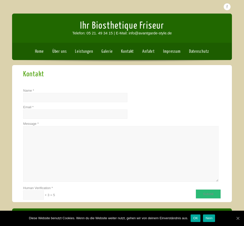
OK (195, 218)
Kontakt (127, 51)
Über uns (59, 51)
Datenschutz (199, 51)
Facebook (227, 6)
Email (75, 112)
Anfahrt (148, 51)
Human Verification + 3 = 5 (39, 193)
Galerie (107, 51)
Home (39, 51)
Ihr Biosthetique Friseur (122, 25)
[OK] (237, 218)
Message (120, 152)
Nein (209, 218)
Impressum (172, 51)
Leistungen (84, 51)
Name (75, 95)
